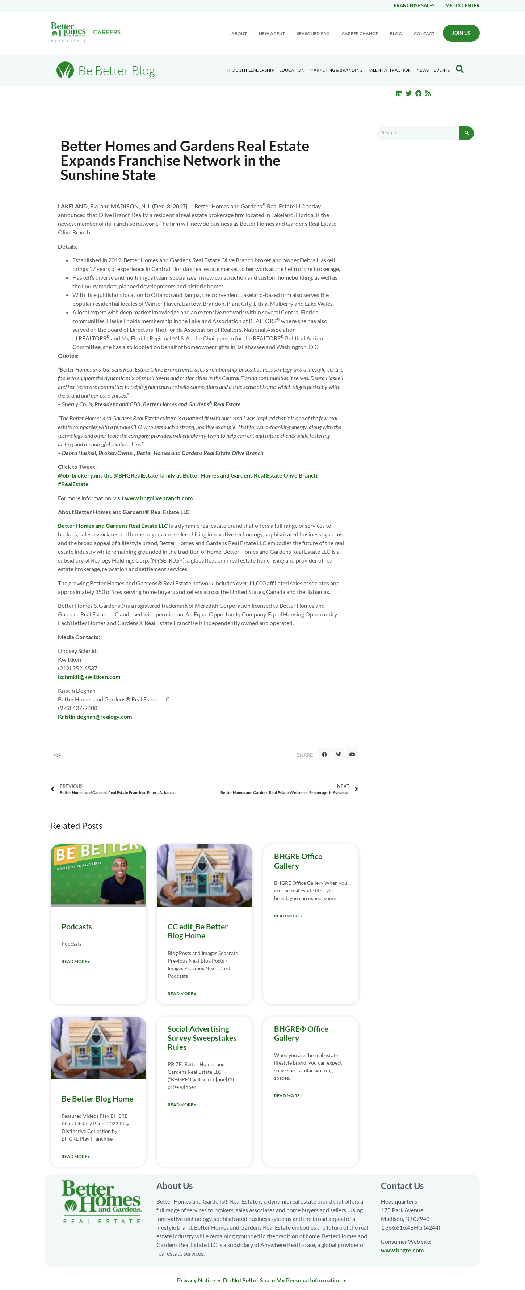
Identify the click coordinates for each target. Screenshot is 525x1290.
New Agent (272, 33)
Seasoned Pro (313, 33)
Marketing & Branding (336, 70)
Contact (424, 33)
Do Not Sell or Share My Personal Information (282, 1280)
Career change (360, 33)
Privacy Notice (196, 1280)
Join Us (461, 33)
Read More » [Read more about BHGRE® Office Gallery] (288, 1095)
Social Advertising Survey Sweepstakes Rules (202, 1037)
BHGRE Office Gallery (298, 861)
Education (291, 70)
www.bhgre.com (402, 1250)
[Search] (466, 133)
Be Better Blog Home (97, 1098)
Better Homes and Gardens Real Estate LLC (113, 525)
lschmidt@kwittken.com (89, 676)
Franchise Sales (414, 5)
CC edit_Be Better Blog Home (198, 931)
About (239, 33)
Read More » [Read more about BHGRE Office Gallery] (288, 915)
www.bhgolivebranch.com (159, 498)
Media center (462, 5)
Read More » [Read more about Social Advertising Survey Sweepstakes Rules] (182, 1104)
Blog (396, 33)
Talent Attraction (389, 70)
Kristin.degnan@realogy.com (95, 716)
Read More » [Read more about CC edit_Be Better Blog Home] (182, 993)
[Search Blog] (460, 69)
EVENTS (442, 70)
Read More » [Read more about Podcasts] (76, 961)
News (422, 70)
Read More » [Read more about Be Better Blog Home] (76, 1156)
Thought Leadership (250, 70)
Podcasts (77, 926)
